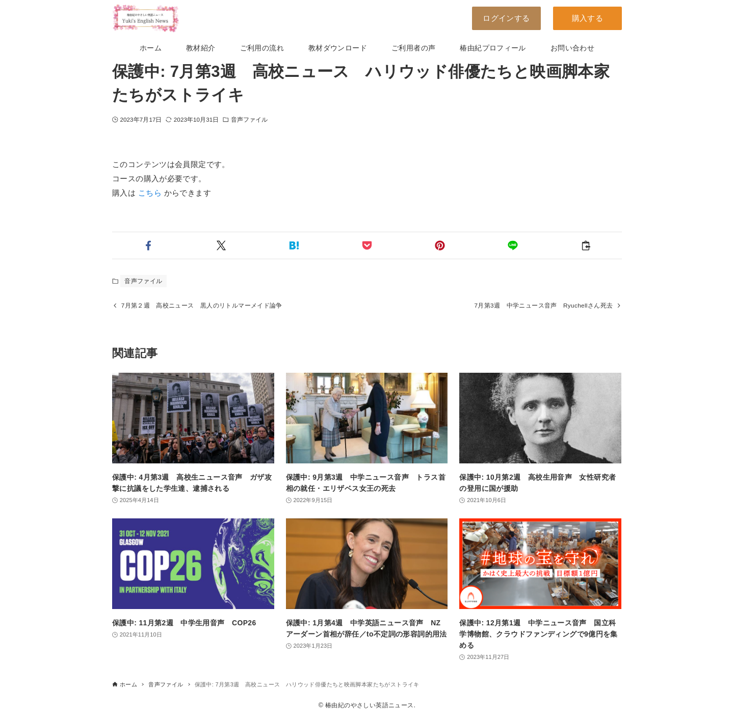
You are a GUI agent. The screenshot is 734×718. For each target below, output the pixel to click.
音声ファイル (249, 119)
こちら (150, 192)
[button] (148, 245)
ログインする (506, 18)
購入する (588, 18)
